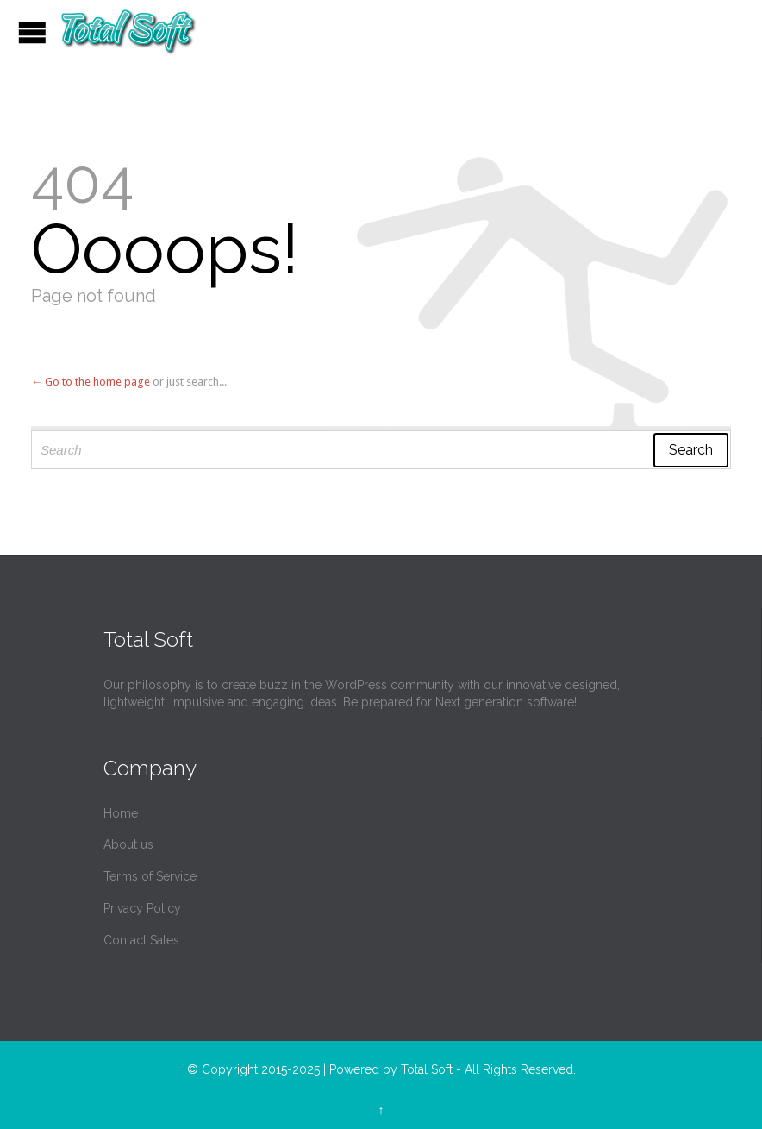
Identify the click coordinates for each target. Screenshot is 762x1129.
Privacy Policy (142, 908)
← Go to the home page (90, 381)
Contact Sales (141, 940)
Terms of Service (150, 876)
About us (128, 844)
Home (120, 813)
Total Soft (427, 1069)
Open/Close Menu (32, 32)
